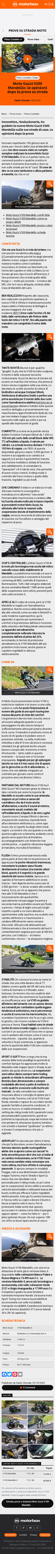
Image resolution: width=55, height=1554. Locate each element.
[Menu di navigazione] (3, 4)
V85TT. (17, 313)
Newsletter (10, 1535)
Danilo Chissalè (23, 1383)
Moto (4, 114)
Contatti (23, 1535)
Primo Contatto (13, 39)
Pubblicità (45, 1535)
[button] (17, 1528)
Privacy (33, 1535)
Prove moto (15, 114)
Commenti (27, 1387)
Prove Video (35, 39)
